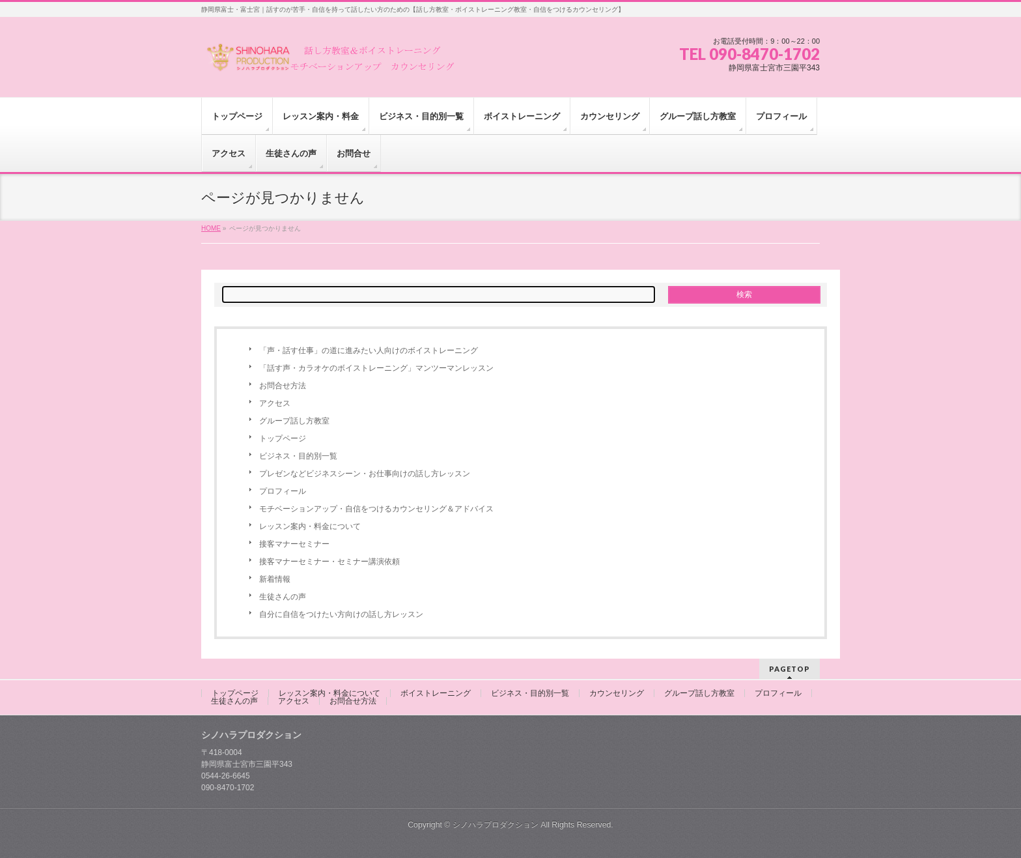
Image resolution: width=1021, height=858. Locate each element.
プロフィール (282, 491)
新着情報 (274, 579)
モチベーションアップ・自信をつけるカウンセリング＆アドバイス (376, 508)
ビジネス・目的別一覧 (298, 456)
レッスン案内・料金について (310, 526)
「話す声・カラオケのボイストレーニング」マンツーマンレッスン (376, 368)
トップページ (282, 438)
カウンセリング (616, 693)
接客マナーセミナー (294, 544)
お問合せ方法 (282, 385)
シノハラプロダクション (495, 824)
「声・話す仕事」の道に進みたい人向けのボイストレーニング (368, 350)
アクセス (274, 403)
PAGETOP (789, 669)
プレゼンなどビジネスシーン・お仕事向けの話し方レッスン (364, 473)
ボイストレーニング (435, 693)
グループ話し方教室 (294, 420)
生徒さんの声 (282, 596)
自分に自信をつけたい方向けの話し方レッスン (341, 614)
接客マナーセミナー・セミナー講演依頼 (329, 561)
